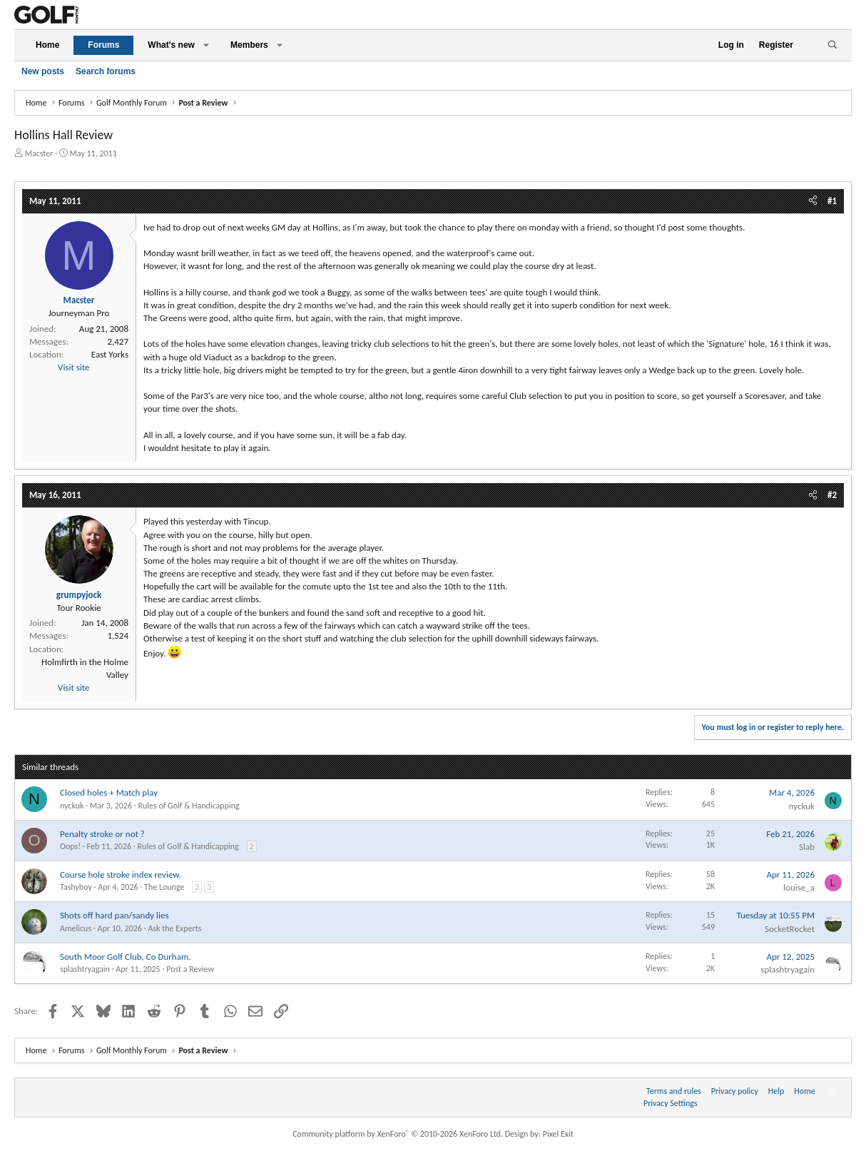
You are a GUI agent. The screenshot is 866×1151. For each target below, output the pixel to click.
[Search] (832, 45)
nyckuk (72, 806)
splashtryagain (85, 969)
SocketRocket (790, 928)
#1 (832, 201)
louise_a (799, 887)
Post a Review (190, 969)
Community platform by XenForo (397, 1134)
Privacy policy (734, 1091)
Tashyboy (76, 887)
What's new (171, 45)
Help (776, 1091)
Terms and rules (673, 1091)
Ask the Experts (174, 928)
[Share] (812, 201)
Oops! (70, 846)
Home (47, 45)
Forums (103, 45)
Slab (807, 846)
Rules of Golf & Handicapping (188, 806)
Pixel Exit (558, 1134)
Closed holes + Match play (109, 792)
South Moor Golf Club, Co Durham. (125, 956)
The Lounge (164, 887)
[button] (206, 45)
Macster (39, 153)
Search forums (106, 71)
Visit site (73, 367)
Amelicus (75, 928)
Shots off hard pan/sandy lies (114, 915)
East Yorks (109, 354)
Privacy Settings (670, 1103)
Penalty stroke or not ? (102, 833)
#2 (832, 495)
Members (249, 45)
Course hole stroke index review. (120, 874)
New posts (42, 71)
